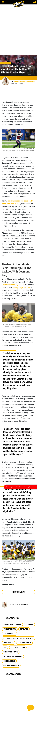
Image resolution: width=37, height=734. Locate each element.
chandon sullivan (11, 666)
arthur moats (9, 634)
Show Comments (18, 592)
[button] (3, 2)
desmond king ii (24, 643)
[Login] (34, 2)
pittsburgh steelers (12, 624)
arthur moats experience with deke (18, 638)
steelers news (9, 629)
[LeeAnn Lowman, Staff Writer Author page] (5, 81)
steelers (29, 624)
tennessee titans (10, 652)
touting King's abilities (21, 287)
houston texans (18, 647)
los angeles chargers (12, 656)
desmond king (9, 661)
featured (24, 629)
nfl (4, 647)
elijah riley (8, 643)
